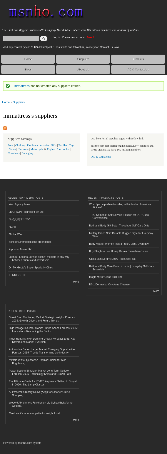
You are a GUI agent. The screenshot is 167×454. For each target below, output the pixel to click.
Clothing (20, 145)
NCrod (13, 226)
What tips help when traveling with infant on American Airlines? (120, 206)
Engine (51, 149)
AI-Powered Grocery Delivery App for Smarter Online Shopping (39, 393)
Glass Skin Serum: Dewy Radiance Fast (112, 258)
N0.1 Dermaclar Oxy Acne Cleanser (109, 284)
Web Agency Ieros (19, 204)
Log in (56, 37)
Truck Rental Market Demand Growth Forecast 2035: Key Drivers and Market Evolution (42, 340)
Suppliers (83, 59)
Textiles (62, 145)
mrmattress (22, 86)
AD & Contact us (101, 156)
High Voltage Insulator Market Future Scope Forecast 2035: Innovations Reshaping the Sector (43, 330)
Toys (72, 145)
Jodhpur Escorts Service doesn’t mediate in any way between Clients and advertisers (39, 258)
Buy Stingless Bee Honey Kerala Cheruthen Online (118, 251)
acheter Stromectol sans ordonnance (30, 241)
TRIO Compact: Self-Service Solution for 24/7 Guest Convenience (119, 216)
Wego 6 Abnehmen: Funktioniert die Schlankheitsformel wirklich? (41, 404)
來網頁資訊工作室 (19, 219)
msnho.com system (29, 442)
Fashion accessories (38, 145)
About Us (83, 69)
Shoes (12, 149)
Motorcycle (37, 149)
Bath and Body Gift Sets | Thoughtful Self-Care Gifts (119, 225)
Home (28, 59)
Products (138, 59)
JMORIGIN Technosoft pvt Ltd (26, 211)
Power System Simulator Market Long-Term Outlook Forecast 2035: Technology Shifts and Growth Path (40, 372)
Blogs (28, 69)
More (76, 281)
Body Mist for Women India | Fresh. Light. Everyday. (119, 243)
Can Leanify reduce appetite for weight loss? (34, 413)
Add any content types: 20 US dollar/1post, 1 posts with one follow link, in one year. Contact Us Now (61, 47)
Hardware (23, 149)
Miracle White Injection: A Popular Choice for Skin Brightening (37, 362)
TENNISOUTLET (19, 275)
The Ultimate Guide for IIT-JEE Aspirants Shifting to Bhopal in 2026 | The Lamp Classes (43, 383)
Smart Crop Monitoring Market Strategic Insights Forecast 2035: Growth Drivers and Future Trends (42, 319)
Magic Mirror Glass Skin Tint (105, 276)
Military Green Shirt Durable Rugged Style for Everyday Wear (121, 235)
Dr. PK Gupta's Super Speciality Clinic (31, 267)
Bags (10, 145)
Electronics (63, 149)
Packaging (27, 153)
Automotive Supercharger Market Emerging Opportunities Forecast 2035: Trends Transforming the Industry (42, 351)
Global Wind (16, 234)
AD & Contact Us (138, 69)
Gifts (54, 145)
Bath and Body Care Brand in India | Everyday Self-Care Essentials (121, 268)
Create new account (74, 37)
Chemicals (14, 153)
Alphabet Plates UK (20, 249)
